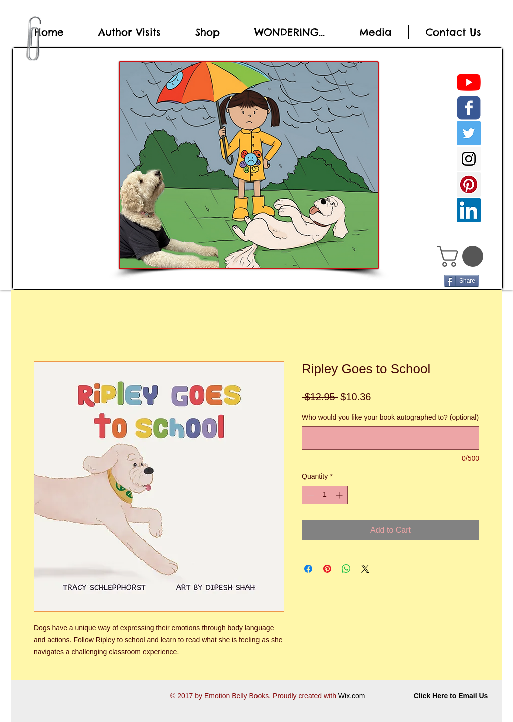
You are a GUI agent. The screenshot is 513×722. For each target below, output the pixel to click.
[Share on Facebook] (308, 569)
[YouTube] (469, 82)
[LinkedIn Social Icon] (469, 210)
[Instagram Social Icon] (469, 159)
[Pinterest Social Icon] (469, 184)
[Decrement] (309, 495)
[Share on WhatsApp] (346, 569)
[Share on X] (365, 569)
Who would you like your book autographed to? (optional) (390, 417)
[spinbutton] (325, 495)
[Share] (461, 281)
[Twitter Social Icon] (469, 133)
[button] (462, 256)
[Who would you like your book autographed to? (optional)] (390, 438)
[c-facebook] (469, 108)
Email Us (473, 696)
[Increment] (340, 495)
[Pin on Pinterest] (327, 569)
